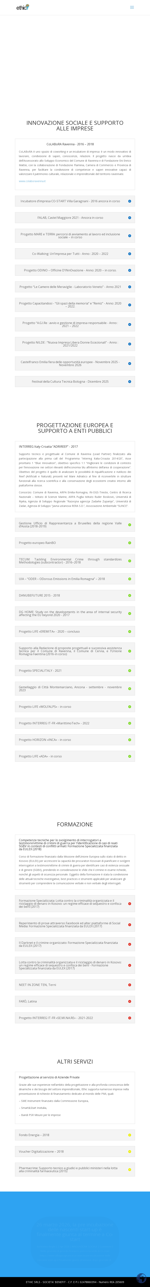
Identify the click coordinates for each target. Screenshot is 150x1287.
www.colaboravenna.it (32, 181)
